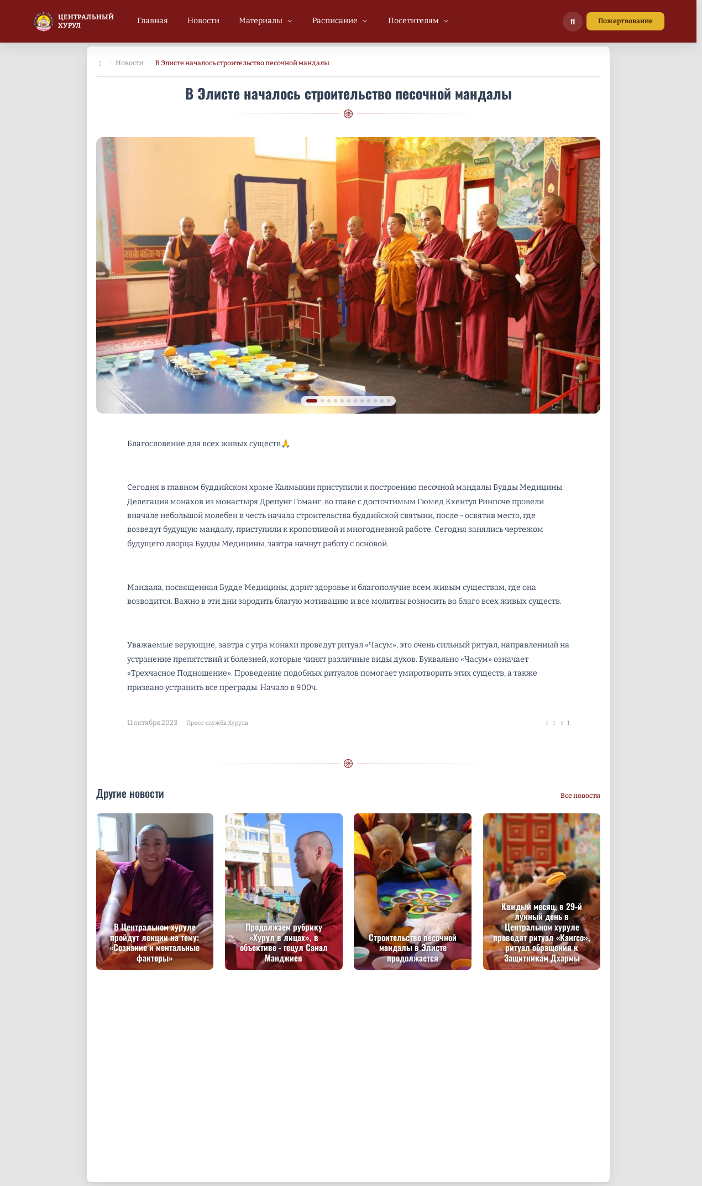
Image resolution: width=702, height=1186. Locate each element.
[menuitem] (152, 21)
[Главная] (100, 63)
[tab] (311, 401)
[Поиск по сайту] (573, 22)
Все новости (580, 796)
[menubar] (293, 21)
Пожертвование (625, 21)
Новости (130, 63)
